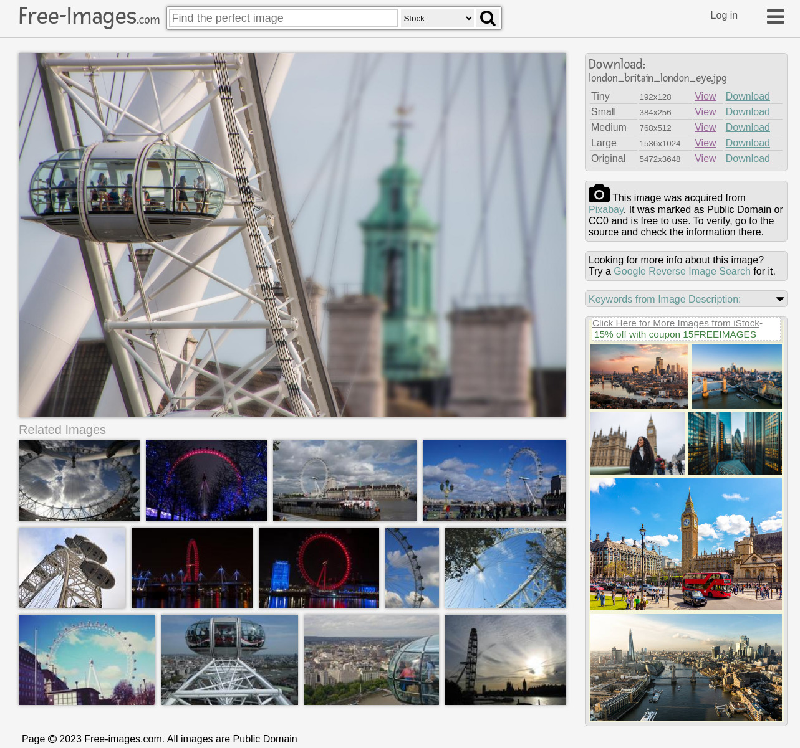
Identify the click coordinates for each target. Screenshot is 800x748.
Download (748, 96)
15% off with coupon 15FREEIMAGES (675, 334)
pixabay (606, 209)
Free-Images (89, 16)
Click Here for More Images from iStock (675, 323)
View (705, 96)
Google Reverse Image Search (682, 271)
